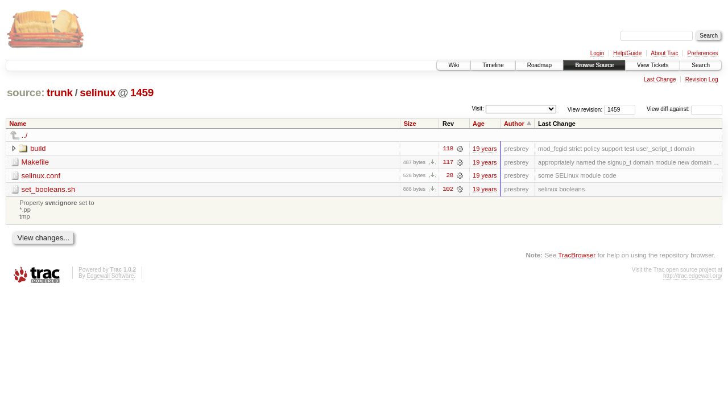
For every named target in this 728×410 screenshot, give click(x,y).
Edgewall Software (110, 276)
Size (410, 123)
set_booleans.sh (49, 189)
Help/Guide (627, 53)
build (38, 148)
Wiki (453, 65)
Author (514, 123)
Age (479, 123)
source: (25, 93)
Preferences (703, 53)
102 (447, 189)
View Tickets (652, 65)
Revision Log (701, 79)
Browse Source (594, 65)
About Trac (664, 53)
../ (25, 135)
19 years (485, 148)
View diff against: (684, 109)
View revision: (585, 109)
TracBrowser (576, 255)
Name (18, 123)
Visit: (477, 108)
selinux (97, 93)
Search (701, 65)
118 (447, 148)
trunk (60, 93)
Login (597, 53)
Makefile (35, 162)
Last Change (660, 79)
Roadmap (539, 65)
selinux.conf (41, 175)
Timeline (492, 65)
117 (447, 162)
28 (449, 176)
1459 (142, 93)
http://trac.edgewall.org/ (692, 276)
